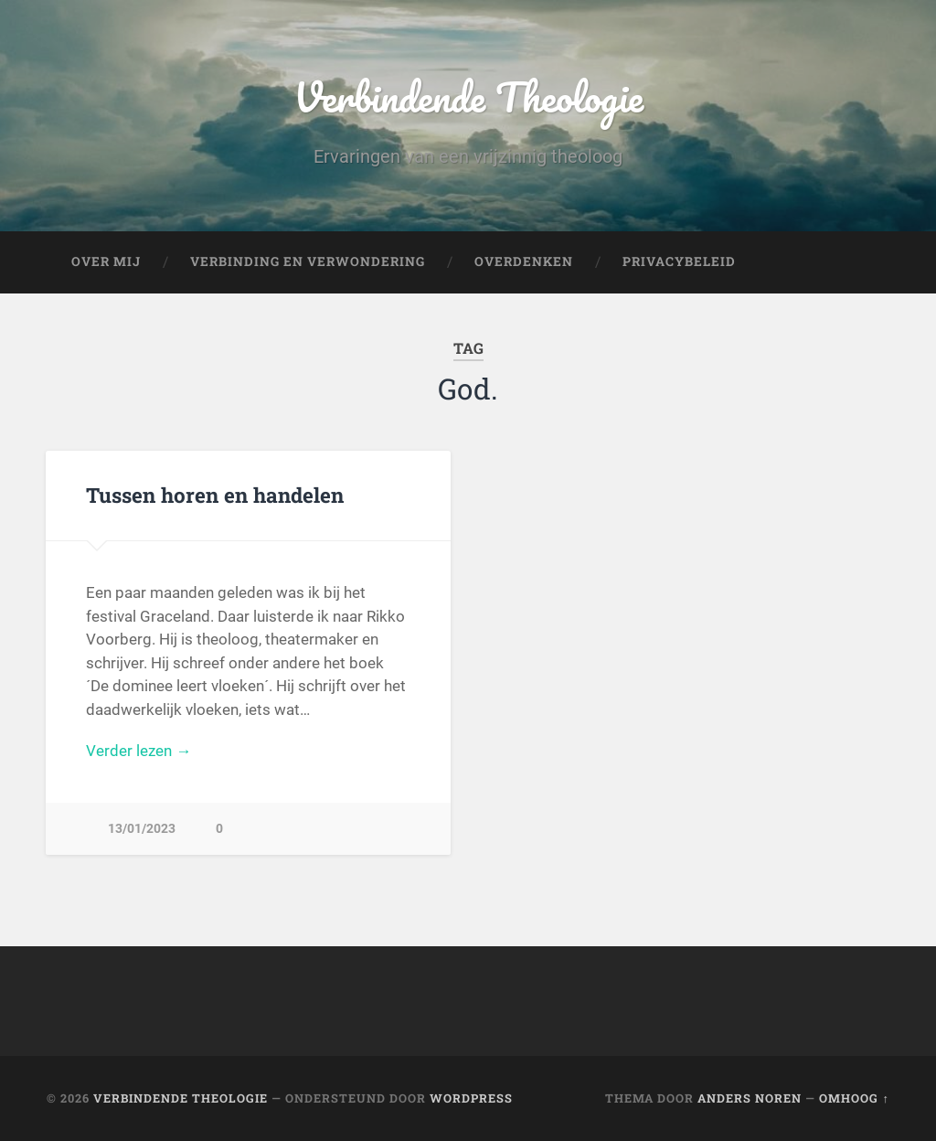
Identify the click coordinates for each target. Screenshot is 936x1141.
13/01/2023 (142, 829)
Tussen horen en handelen (215, 494)
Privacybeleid (679, 261)
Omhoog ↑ (853, 1098)
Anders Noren (749, 1098)
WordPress (471, 1098)
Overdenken (523, 261)
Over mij (106, 261)
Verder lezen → (138, 750)
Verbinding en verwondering (307, 261)
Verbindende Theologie (468, 96)
